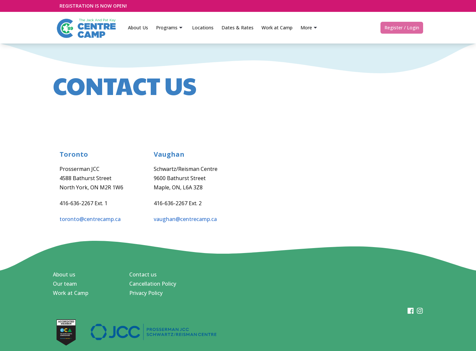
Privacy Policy (146, 293)
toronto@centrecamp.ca (90, 219)
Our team (65, 283)
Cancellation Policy (152, 283)
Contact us (143, 274)
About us (64, 274)
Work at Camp (70, 293)
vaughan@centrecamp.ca (185, 219)
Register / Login (401, 27)
